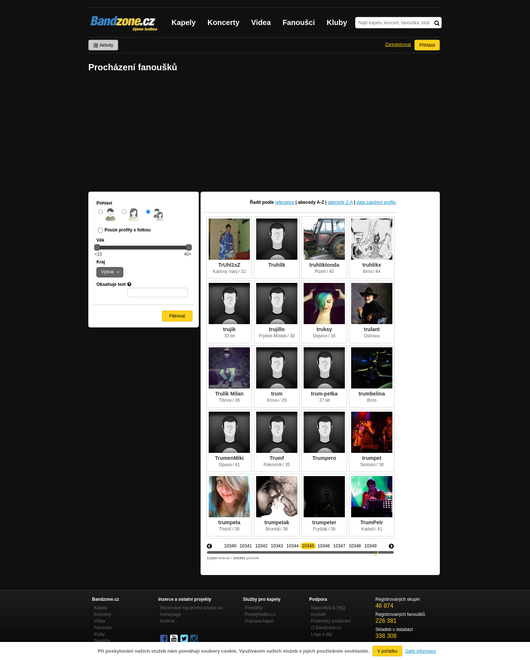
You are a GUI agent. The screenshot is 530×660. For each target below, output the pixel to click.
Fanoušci (299, 22)
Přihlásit (427, 45)
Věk (100, 240)
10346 (324, 546)
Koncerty (224, 22)
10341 (246, 546)
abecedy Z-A (340, 202)
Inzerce (167, 621)
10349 (370, 546)
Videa (261, 22)
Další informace (420, 651)
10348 (355, 546)
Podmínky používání (331, 621)
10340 (230, 546)
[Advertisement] (265, 132)
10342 (261, 546)
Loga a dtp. (322, 634)
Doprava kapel (259, 621)
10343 (277, 546)
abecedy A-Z (311, 202)
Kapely (184, 22)
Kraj (100, 262)
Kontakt (318, 614)
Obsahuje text (111, 284)
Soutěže (102, 640)
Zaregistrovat (398, 44)
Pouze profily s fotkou (128, 230)
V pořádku (387, 651)
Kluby (337, 22)
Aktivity (103, 45)
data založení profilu (376, 202)
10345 (308, 546)
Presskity (254, 607)
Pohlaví (104, 203)
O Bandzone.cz (326, 627)
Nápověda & (328, 607)
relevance (284, 202)
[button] (109, 272)
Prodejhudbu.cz (260, 614)
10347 (339, 546)
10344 (292, 546)
